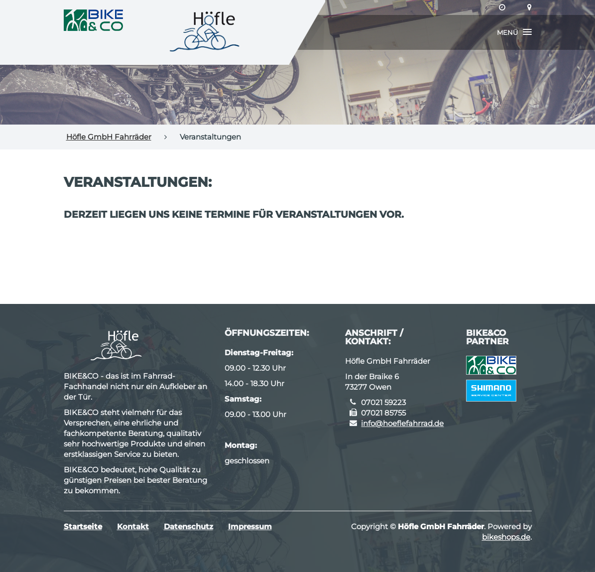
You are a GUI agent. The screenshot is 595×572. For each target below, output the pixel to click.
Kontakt (133, 526)
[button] (514, 32)
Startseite (83, 526)
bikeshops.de (506, 537)
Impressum (250, 526)
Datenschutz (188, 526)
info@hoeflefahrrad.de (402, 423)
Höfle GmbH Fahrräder (108, 137)
